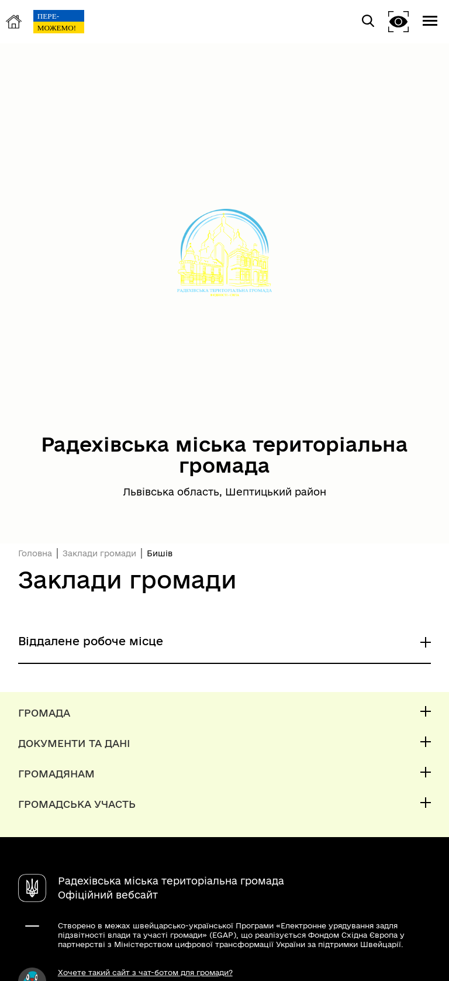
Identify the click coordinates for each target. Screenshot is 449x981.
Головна (35, 553)
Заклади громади (99, 553)
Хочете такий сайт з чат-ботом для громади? (145, 972)
